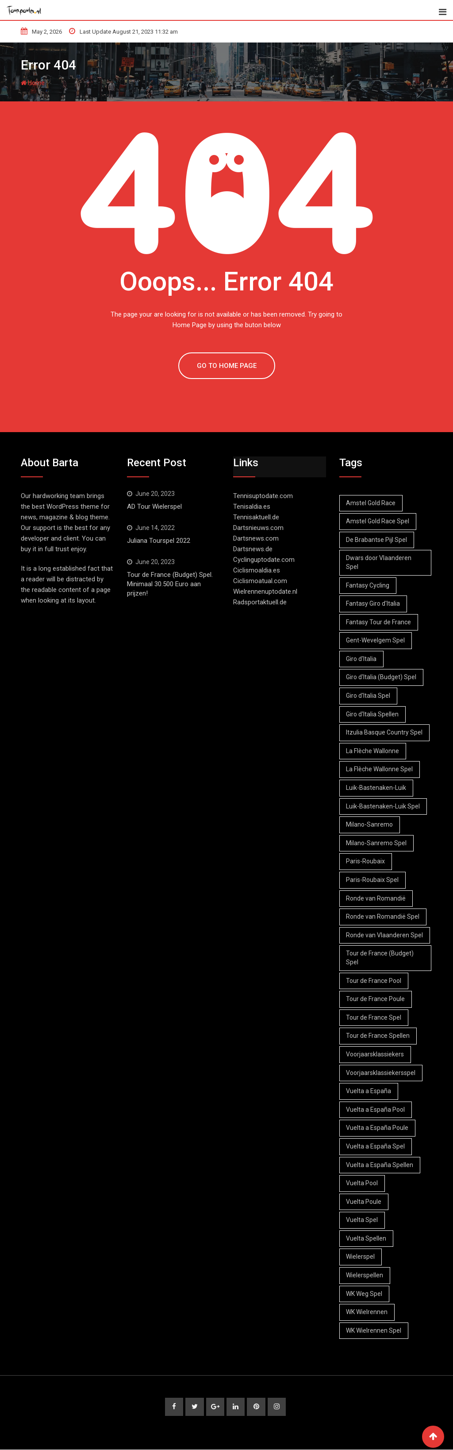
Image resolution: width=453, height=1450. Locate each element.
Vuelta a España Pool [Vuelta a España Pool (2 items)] (375, 1109)
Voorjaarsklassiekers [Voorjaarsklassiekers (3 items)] (375, 1054)
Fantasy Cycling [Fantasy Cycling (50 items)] (368, 585)
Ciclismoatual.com (260, 581)
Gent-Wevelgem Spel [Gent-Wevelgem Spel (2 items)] (375, 640)
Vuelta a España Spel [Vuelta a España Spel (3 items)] (375, 1146)
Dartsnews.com (256, 538)
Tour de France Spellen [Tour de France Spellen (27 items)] (378, 1035)
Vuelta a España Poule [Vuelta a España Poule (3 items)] (377, 1127)
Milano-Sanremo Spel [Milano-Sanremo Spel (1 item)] (376, 843)
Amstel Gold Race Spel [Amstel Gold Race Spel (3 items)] (378, 521)
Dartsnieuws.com (258, 528)
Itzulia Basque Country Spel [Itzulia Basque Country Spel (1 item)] (384, 732)
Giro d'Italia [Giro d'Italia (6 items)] (361, 658)
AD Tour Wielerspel (154, 506)
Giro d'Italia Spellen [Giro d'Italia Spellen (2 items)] (372, 714)
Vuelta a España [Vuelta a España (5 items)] (369, 1090)
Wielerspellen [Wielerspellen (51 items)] (365, 1275)
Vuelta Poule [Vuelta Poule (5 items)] (364, 1201)
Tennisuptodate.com (263, 496)
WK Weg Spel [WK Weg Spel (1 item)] (364, 1293)
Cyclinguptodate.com (264, 560)
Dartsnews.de (253, 549)
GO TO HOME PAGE (227, 366)
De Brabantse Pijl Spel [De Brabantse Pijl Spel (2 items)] (376, 539)
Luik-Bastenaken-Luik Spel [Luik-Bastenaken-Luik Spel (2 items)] (383, 806)
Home (33, 82)
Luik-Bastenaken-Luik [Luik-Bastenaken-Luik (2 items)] (376, 787)
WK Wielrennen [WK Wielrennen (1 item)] (367, 1311)
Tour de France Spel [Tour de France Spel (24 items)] (374, 1017)
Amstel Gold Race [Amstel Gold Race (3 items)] (371, 503)
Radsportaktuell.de (260, 602)
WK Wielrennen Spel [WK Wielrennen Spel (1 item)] (374, 1330)
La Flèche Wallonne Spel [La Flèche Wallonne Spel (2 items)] (379, 769)
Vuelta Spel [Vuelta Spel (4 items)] (362, 1219)
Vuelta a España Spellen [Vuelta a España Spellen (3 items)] (380, 1164)
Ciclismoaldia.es (256, 570)
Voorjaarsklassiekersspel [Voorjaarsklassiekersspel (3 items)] (381, 1072)
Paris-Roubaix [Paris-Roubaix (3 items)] (365, 861)
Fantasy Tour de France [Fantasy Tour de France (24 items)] (378, 622)
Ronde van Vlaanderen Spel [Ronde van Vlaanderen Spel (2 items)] (384, 935)
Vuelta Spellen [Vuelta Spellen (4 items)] (366, 1238)
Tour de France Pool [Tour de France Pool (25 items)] (374, 980)
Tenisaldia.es (251, 506)
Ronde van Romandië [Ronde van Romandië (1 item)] (376, 898)
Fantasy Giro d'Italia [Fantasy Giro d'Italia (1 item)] (373, 603)
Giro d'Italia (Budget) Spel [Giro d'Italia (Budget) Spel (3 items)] (381, 677)
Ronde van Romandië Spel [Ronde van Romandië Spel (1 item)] (383, 916)
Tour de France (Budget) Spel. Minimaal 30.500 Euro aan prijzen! (170, 584)
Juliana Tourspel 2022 (158, 541)
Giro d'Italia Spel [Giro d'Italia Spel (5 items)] (368, 695)
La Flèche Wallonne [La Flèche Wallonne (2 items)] (372, 750)
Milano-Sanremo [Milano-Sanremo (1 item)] (369, 824)
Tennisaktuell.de (256, 517)
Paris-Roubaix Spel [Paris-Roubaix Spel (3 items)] (372, 879)
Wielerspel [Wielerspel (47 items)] (360, 1256)
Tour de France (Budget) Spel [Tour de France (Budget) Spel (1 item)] (380, 958)
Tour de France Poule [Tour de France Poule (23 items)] (375, 998)
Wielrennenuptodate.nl (265, 591)
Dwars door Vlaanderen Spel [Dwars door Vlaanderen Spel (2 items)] (379, 562)
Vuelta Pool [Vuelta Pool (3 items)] (362, 1183)
